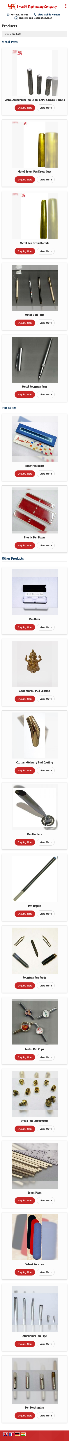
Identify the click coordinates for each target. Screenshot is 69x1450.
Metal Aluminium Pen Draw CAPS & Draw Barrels (34, 100)
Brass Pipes (35, 1192)
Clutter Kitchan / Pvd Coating (34, 762)
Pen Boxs (34, 619)
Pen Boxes (9, 407)
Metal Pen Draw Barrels (34, 243)
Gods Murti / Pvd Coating (34, 691)
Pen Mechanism (34, 1407)
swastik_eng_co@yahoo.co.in (35, 17)
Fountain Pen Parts (34, 977)
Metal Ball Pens (34, 315)
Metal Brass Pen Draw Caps (35, 171)
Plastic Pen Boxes (34, 537)
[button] (49, 14)
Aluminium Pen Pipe (34, 1336)
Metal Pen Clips (34, 1049)
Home (6, 34)
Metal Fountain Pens (34, 386)
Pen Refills (34, 906)
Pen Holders (34, 834)
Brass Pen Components (34, 1121)
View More (46, 107)
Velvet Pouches (34, 1264)
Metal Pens (10, 42)
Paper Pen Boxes (34, 466)
